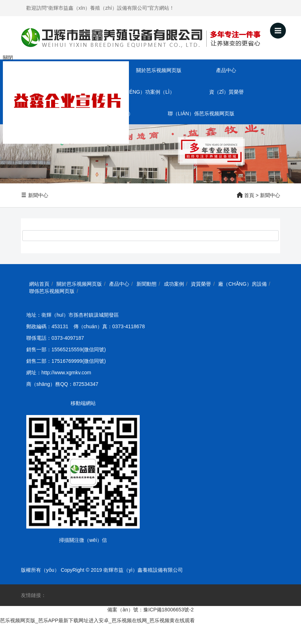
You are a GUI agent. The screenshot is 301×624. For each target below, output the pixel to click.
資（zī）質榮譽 (226, 92)
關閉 (8, 58)
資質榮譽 (201, 284)
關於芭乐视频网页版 (158, 70)
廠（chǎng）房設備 (242, 284)
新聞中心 (34, 195)
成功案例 (174, 284)
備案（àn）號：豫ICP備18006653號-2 (150, 609)
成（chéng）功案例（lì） (143, 92)
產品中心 (226, 70)
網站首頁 (39, 284)
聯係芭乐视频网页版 (52, 291)
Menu (280, 27)
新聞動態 (146, 284)
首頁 (249, 195)
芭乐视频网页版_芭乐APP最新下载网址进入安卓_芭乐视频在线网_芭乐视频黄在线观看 (97, 620)
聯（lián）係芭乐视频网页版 (201, 113)
